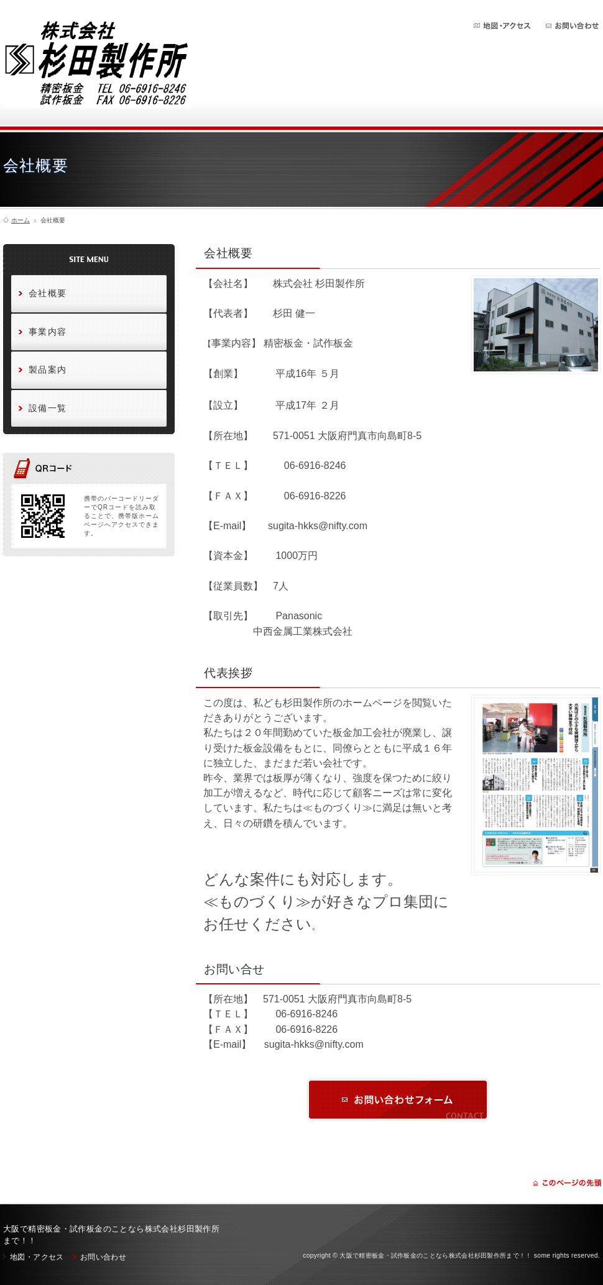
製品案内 (48, 370)
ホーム (20, 220)
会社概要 (48, 293)
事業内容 (48, 332)
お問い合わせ (572, 25)
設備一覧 (48, 408)
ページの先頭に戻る (567, 1183)
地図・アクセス (503, 25)
